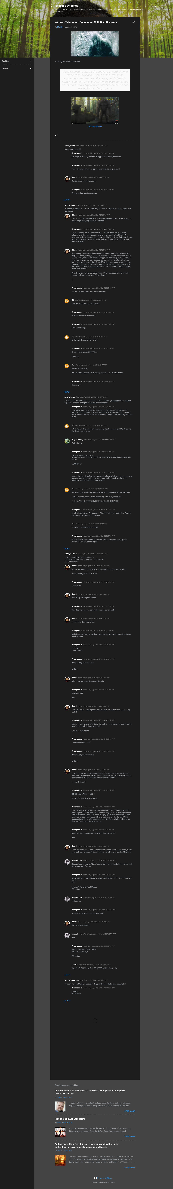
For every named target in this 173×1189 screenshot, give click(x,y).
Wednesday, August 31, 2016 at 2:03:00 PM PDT (99, 536)
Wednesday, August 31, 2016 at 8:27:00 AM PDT (99, 645)
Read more (129, 1111)
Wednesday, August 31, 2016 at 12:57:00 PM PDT (99, 934)
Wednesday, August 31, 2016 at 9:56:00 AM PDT (94, 846)
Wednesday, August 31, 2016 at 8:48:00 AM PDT (99, 751)
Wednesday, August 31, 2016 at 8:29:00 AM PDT (99, 659)
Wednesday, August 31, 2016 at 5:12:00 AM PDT (99, 189)
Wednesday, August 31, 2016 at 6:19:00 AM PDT (99, 324)
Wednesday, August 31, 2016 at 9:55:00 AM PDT (99, 472)
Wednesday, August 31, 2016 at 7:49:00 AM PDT (94, 594)
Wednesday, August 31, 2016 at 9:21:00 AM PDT (99, 790)
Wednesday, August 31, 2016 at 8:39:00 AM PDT (99, 690)
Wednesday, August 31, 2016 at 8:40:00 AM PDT (94, 706)
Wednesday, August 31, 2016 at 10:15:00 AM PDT (99, 860)
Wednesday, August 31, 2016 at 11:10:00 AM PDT (99, 898)
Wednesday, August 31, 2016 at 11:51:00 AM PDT (99, 510)
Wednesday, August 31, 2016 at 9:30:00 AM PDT (99, 830)
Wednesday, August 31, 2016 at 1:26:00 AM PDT (99, 153)
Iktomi (74, 177)
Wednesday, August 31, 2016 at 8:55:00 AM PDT (94, 770)
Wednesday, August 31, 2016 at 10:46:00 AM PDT (99, 381)
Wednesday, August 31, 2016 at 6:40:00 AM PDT (91, 336)
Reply (67, 200)
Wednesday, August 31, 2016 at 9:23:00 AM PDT (99, 807)
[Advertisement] (149, 53)
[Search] (155, 6)
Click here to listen (95, 126)
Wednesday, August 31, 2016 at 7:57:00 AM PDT (99, 606)
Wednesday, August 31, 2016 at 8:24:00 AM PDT (99, 630)
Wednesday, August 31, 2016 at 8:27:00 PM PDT (94, 965)
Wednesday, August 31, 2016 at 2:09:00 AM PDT (99, 165)
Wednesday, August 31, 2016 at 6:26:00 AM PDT (91, 397)
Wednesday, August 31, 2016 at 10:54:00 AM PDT (91, 489)
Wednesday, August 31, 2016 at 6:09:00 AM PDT (99, 312)
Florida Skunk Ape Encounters (70, 1119)
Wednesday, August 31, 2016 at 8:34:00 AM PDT (94, 678)
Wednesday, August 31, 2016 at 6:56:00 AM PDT (100, 440)
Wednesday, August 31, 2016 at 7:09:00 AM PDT (91, 554)
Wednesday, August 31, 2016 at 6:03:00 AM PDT (99, 288)
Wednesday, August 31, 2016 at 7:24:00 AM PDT (99, 582)
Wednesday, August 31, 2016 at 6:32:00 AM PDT (99, 407)
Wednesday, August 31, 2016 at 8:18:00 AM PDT (94, 618)
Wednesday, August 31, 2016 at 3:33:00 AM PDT (94, 177)
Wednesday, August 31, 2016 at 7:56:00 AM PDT (99, 452)
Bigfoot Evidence (67, 5)
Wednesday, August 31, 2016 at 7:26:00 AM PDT (99, 348)
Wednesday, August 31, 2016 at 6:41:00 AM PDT (91, 425)
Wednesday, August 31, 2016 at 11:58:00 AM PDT (94, 922)
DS (73, 300)
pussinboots (77, 860)
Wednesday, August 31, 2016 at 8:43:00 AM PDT (99, 720)
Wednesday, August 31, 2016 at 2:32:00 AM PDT (91, 205)
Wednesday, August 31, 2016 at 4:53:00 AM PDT (94, 250)
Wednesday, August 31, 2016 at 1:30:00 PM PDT (91, 524)
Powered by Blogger (103, 1178)
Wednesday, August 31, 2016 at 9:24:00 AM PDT (99, 988)
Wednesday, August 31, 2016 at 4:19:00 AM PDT (99, 229)
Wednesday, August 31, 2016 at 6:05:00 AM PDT (91, 300)
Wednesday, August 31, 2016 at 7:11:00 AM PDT (94, 566)
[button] (133, 22)
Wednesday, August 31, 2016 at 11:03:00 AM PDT (99, 875)
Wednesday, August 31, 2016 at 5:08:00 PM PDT (99, 946)
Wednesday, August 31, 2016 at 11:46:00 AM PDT (99, 910)
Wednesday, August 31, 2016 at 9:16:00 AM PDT (91, 365)
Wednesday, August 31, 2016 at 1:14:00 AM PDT (91, 146)
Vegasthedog (77, 439)
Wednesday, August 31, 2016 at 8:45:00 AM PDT (99, 739)
